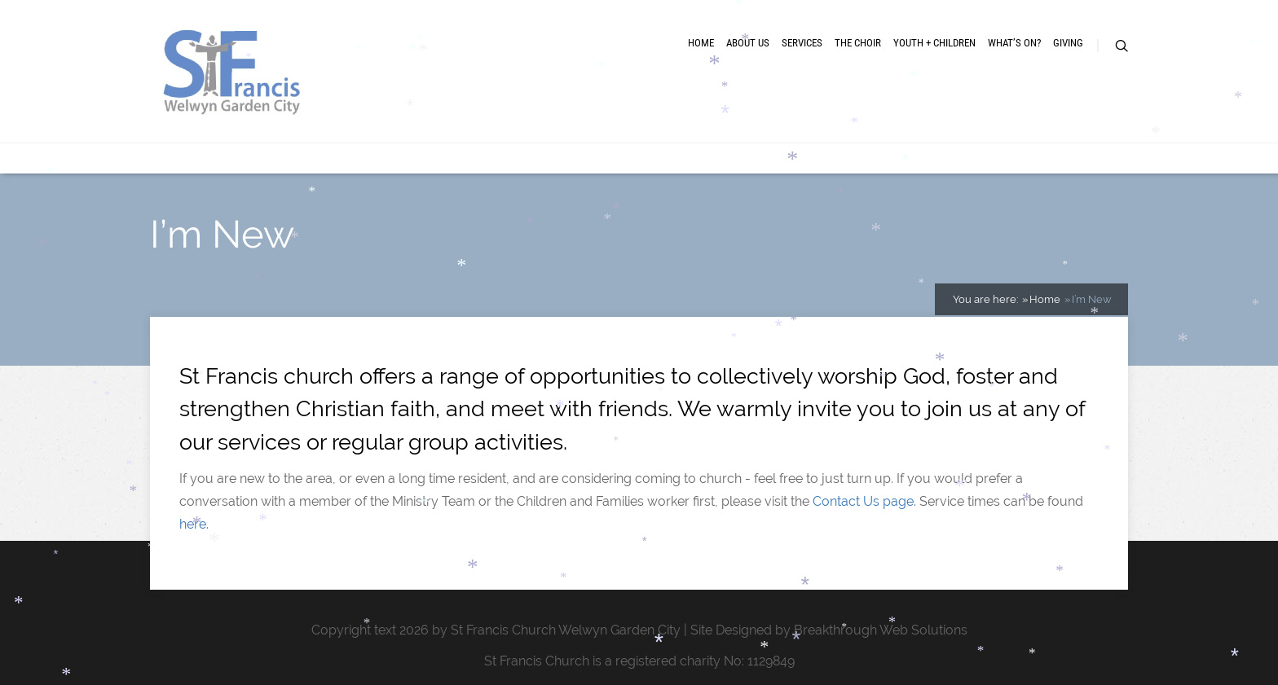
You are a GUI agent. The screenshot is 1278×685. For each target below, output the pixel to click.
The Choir (858, 43)
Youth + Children (934, 43)
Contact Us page (863, 501)
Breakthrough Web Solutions (880, 630)
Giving (1068, 43)
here (192, 524)
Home (701, 43)
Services (802, 43)
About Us (747, 43)
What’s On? (1014, 43)
